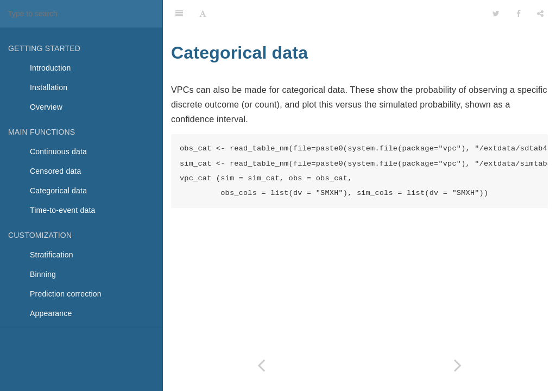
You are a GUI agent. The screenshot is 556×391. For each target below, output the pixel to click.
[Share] (540, 13)
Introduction (50, 68)
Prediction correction (66, 293)
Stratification (51, 254)
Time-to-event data (63, 210)
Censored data (55, 171)
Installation (48, 87)
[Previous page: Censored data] (261, 365)
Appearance (51, 313)
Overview (46, 107)
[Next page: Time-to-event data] (457, 365)
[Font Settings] (202, 13)
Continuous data (58, 151)
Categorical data (58, 190)
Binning (43, 274)
